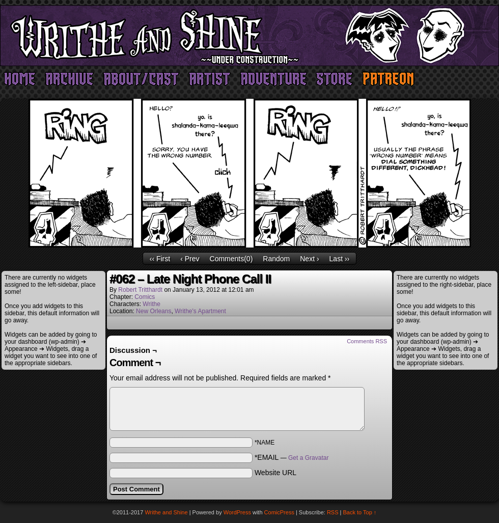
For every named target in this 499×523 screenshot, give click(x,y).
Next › (309, 259)
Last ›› (339, 259)
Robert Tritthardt (140, 289)
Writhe (151, 304)
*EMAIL (292, 457)
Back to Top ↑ (360, 512)
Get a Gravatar (308, 457)
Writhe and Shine (249, 35)
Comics (144, 296)
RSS (333, 512)
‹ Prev (189, 259)
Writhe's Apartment (200, 311)
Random (276, 259)
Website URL (275, 473)
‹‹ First (160, 259)
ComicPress (279, 512)
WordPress (237, 512)
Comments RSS (367, 341)
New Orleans (153, 311)
